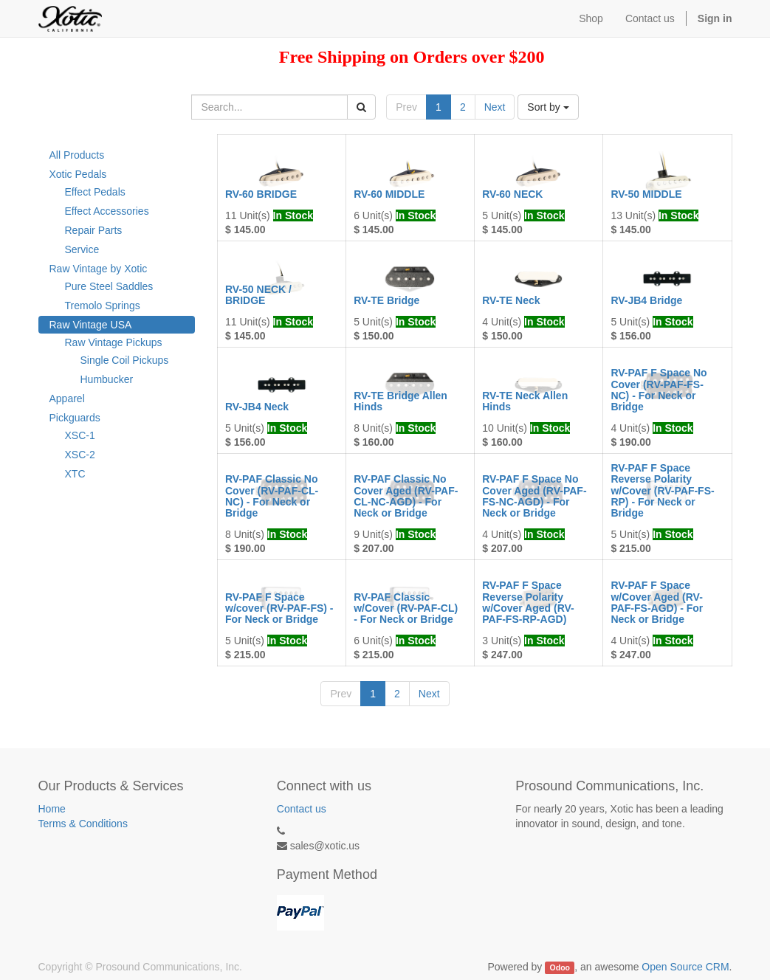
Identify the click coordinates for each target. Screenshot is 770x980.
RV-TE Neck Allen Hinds (525, 401)
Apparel (67, 398)
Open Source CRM (685, 967)
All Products (77, 155)
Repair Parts (94, 230)
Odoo (560, 967)
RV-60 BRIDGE (261, 194)
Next (495, 107)
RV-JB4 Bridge (646, 300)
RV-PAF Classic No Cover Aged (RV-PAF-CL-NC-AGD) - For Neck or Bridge (406, 496)
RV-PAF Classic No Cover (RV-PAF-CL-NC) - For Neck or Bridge (271, 496)
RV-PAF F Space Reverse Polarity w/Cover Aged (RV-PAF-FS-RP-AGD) (528, 602)
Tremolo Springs (102, 305)
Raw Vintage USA (90, 325)
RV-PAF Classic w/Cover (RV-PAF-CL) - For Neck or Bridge (406, 608)
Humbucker (107, 379)
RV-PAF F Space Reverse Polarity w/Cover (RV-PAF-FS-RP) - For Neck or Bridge (662, 491)
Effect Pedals (95, 192)
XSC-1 (80, 435)
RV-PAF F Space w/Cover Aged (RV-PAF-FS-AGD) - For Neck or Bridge (657, 602)
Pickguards (74, 418)
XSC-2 (80, 454)
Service (82, 249)
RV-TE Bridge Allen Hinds (400, 401)
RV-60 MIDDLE (389, 194)
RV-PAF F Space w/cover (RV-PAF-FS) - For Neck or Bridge (279, 608)
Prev (406, 107)
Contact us (301, 809)
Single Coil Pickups (124, 360)
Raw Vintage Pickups (113, 342)
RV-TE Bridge (386, 300)
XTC (75, 474)
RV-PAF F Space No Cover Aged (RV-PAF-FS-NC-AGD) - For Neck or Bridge (534, 496)
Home (52, 809)
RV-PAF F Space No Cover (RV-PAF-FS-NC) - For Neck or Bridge (659, 390)
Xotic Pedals (78, 174)
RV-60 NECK (512, 194)
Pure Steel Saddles (109, 286)
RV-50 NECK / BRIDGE (258, 294)
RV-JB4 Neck (257, 407)
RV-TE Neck (511, 300)
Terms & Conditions (83, 823)
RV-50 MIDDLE (646, 194)
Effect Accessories (107, 211)
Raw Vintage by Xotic (98, 269)
